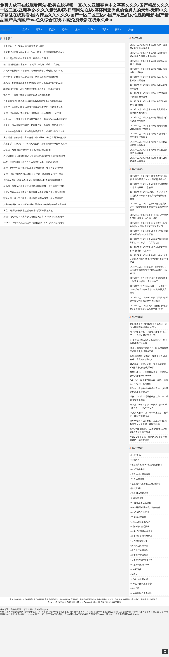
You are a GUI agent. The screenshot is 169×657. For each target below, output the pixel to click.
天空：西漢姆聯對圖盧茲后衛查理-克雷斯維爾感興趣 (28, 210)
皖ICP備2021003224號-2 (111, 602)
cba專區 (135, 460)
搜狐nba (135, 574)
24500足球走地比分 (140, 522)
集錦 (77, 29)
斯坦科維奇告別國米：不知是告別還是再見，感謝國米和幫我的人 (34, 131)
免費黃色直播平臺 (139, 545)
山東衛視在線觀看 (139, 555)
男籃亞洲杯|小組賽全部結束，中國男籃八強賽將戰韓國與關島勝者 (34, 156)
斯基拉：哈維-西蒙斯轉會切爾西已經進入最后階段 (27, 150)
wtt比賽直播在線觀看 (141, 503)
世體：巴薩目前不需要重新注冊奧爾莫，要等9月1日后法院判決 (33, 113)
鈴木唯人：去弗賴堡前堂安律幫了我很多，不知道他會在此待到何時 (35, 119)
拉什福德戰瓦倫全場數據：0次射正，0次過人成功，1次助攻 (31, 64)
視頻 (51, 29)
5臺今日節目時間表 (140, 526)
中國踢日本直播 (138, 517)
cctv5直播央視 (138, 469)
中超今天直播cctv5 (140, 564)
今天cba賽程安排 (139, 541)
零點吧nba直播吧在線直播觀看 (145, 484)
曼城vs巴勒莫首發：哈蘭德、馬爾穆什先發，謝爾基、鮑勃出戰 (33, 70)
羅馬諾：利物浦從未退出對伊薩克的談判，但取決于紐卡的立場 (33, 83)
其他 (130, 29)
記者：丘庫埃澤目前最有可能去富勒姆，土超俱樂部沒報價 (30, 162)
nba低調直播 (137, 498)
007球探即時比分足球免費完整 (145, 507)
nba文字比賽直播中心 (141, 584)
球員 (104, 29)
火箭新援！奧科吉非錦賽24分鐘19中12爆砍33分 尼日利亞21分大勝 (34, 137)
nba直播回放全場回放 (141, 593)
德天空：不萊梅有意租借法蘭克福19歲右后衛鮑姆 (26, 95)
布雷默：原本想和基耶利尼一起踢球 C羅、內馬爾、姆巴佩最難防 (34, 125)
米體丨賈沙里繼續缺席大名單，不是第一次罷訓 (25, 58)
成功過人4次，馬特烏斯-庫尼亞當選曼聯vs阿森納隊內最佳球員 (32, 180)
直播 (24, 29)
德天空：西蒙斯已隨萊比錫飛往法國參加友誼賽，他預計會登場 (33, 107)
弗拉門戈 (135, 588)
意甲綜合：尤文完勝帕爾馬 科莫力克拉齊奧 (23, 46)
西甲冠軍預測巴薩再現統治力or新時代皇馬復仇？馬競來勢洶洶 (32, 101)
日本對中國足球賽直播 (141, 560)
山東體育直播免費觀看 (141, 536)
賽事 (117, 29)
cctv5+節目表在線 (139, 579)
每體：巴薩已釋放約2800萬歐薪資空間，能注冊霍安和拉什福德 (33, 174)
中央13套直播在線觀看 (142, 531)
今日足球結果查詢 (139, 550)
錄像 (64, 29)
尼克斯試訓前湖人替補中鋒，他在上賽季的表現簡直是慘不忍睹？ (34, 52)
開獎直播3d (136, 488)
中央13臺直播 (137, 479)
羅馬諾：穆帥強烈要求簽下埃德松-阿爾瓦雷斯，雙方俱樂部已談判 (34, 186)
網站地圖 (96, 602)
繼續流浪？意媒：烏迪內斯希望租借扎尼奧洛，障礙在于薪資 (31, 89)
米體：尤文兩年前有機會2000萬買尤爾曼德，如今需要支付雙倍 (33, 168)
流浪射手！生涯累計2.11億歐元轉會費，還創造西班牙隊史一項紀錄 (35, 143)
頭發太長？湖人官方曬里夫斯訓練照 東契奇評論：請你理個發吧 (33, 198)
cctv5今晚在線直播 (140, 512)
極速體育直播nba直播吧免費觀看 (146, 464)
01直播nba (136, 455)
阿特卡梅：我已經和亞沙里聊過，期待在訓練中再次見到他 (30, 77)
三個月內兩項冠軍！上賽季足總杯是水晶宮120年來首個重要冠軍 (33, 216)
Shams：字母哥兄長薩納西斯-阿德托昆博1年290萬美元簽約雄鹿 (33, 223)
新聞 (38, 29)
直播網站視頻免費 (139, 493)
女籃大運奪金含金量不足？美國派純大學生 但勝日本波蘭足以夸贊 (34, 192)
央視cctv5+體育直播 (140, 474)
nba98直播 (136, 569)
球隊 (90, 29)
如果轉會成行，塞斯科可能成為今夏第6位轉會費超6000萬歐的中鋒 (34, 204)
